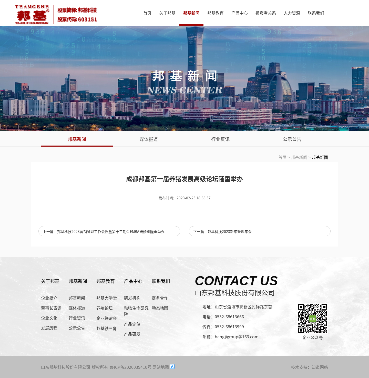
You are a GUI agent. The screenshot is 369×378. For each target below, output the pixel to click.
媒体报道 (148, 139)
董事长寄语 (51, 308)
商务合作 (160, 298)
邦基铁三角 (106, 328)
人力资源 (292, 13)
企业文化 (49, 318)
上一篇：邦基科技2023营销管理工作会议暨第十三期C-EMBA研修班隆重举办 (104, 231)
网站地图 (160, 367)
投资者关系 (265, 13)
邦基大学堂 (106, 298)
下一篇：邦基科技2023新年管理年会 (222, 231)
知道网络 (320, 367)
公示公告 (292, 139)
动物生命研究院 (136, 311)
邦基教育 (215, 13)
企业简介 (49, 298)
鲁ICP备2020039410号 (130, 367)
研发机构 (132, 298)
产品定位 (132, 324)
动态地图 (160, 308)
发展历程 (49, 328)
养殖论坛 (104, 308)
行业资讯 (220, 139)
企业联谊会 (106, 318)
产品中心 (239, 13)
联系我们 (316, 13)
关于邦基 (167, 13)
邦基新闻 (191, 13)
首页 (147, 13)
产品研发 (132, 334)
